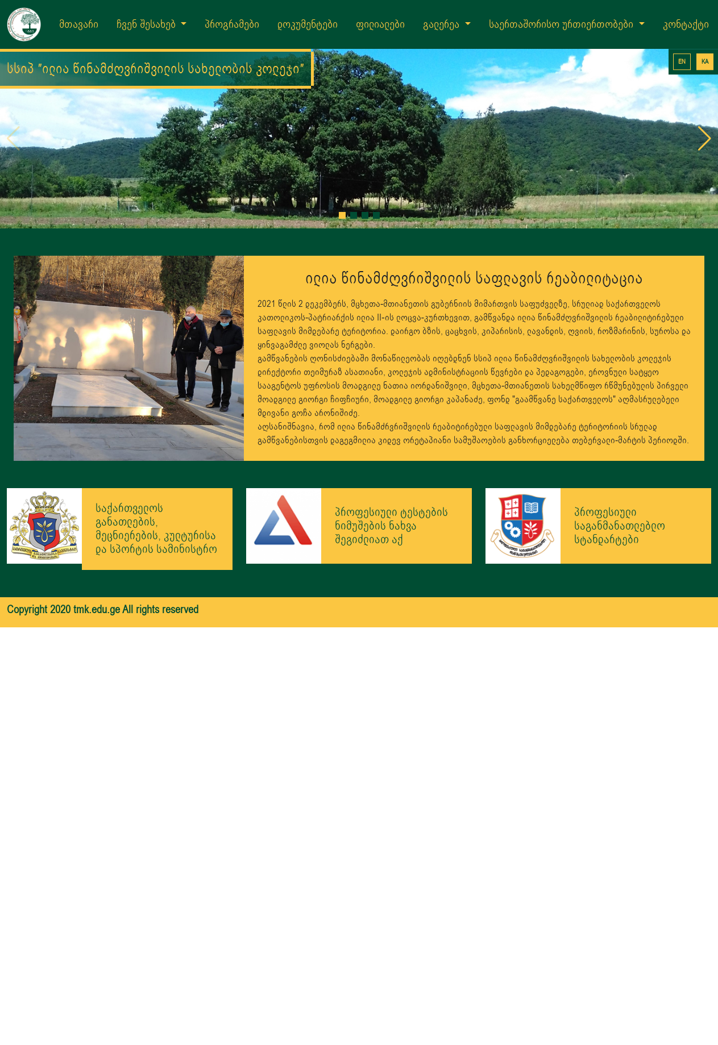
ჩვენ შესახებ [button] (148, 24)
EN (682, 61)
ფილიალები (380, 24)
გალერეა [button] (442, 24)
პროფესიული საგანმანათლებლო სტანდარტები (619, 526)
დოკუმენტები (307, 24)
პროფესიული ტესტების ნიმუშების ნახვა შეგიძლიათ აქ (391, 526)
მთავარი (78, 24)
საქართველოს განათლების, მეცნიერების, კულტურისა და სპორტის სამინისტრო (156, 529)
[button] (342, 215)
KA (705, 61)
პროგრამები (232, 24)
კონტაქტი (686, 24)
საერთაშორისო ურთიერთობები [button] (562, 24)
